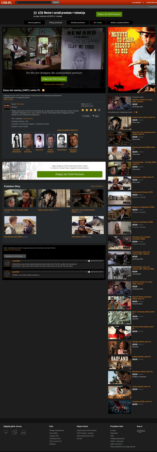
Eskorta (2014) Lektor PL (141, 387)
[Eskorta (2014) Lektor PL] (119, 392)
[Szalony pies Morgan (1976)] (119, 197)
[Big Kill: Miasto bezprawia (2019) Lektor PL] (119, 302)
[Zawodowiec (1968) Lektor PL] (119, 182)
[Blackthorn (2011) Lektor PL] (119, 377)
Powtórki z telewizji (138, 197)
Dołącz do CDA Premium (54, 79)
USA (26, 121)
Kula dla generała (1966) (13, 237)
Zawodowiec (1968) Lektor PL (143, 177)
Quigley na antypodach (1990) (143, 207)
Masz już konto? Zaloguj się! (54, 84)
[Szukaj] (33, 2)
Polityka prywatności (117, 438)
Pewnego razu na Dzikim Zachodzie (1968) (141, 238)
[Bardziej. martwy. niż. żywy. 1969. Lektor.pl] (119, 102)
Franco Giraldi (23, 126)
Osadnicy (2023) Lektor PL (142, 401)
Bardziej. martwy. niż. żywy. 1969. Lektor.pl (142, 101)
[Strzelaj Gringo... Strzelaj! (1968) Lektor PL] (119, 167)
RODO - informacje (117, 441)
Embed (85, 116)
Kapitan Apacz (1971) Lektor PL (143, 117)
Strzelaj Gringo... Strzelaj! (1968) (16, 210)
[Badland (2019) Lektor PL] (119, 362)
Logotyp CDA (54, 436)
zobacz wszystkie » (97, 186)
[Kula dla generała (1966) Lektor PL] (119, 152)
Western (14, 107)
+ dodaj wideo (152, 6)
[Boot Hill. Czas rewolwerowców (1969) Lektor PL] (119, 137)
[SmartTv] (16, 435)
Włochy (21, 121)
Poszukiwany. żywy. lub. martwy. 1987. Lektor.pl (141, 253)
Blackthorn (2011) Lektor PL (142, 372)
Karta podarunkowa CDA (85, 436)
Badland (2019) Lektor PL (141, 357)
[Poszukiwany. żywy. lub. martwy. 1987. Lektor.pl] (119, 257)
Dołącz (109, 14)
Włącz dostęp (8, 99)
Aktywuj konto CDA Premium (87, 430)
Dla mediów (54, 433)
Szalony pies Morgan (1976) (142, 192)
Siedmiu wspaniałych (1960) (142, 222)
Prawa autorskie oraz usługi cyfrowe (122, 447)
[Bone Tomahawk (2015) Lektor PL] (119, 317)
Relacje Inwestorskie (57, 430)
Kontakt (113, 430)
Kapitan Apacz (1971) (46, 210)
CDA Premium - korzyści (85, 433)
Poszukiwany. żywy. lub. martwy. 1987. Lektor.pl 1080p (143, 268)
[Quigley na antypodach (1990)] (119, 212)
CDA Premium (28, 119)
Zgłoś (96, 116)
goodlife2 (16, 272)
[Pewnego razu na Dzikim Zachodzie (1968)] (119, 242)
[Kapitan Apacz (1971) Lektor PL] (119, 122)
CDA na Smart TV (56, 441)
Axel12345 (17, 261)
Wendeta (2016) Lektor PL (141, 342)
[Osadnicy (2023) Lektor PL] (119, 407)
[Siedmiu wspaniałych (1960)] (119, 227)
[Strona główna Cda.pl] (7, 2)
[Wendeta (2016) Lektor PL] (119, 347)
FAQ (112, 436)
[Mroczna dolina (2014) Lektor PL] (119, 332)
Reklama (53, 444)
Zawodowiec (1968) (79, 237)
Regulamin (114, 433)
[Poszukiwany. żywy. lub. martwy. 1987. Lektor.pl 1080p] (119, 272)
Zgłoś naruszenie (116, 444)
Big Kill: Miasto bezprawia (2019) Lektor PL (141, 298)
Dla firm (79, 438)
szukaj (56, 2)
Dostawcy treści (55, 438)
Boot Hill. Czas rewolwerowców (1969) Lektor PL (143, 133)
